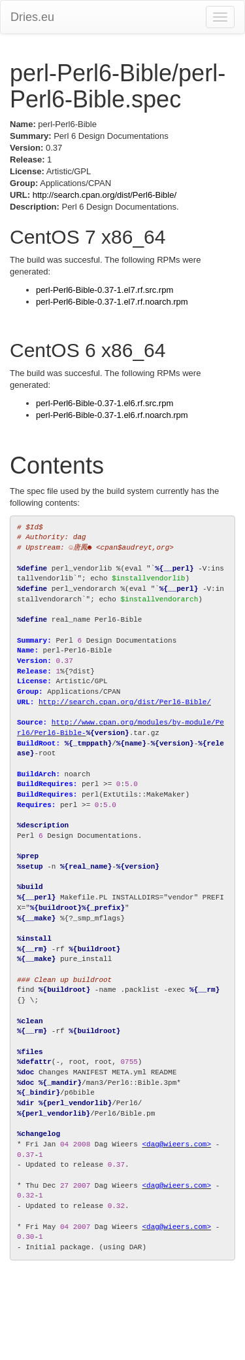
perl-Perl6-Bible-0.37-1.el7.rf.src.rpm (104, 290)
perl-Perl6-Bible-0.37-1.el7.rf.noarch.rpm (112, 302)
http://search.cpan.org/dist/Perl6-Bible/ (104, 195)
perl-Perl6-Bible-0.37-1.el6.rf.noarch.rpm (112, 415)
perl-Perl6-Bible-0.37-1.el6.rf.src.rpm (104, 403)
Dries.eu (32, 17)
